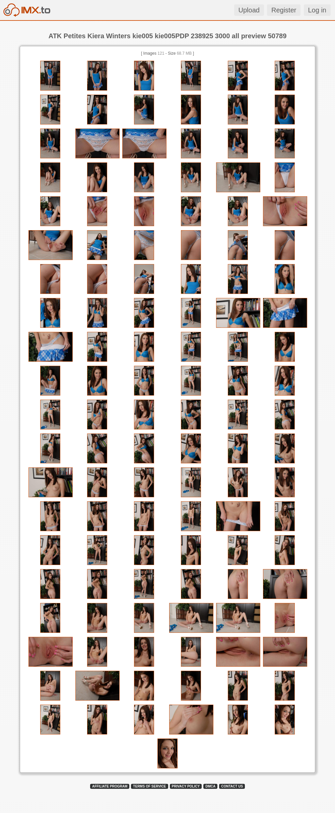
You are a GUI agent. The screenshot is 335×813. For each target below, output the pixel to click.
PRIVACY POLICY (186, 786)
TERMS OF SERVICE (149, 786)
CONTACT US (232, 786)
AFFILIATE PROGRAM (109, 786)
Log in (317, 10)
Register (283, 10)
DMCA (210, 786)
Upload (249, 10)
